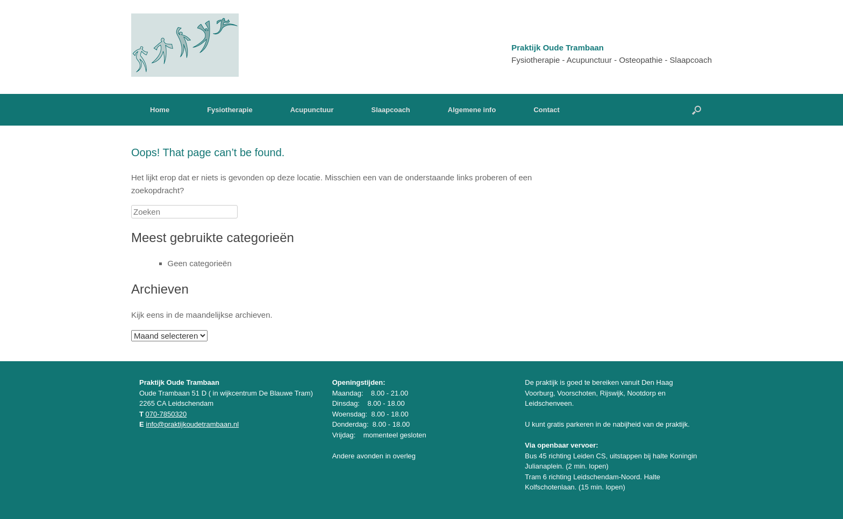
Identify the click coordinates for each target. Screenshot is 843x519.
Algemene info (472, 110)
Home (159, 110)
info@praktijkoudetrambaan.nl (192, 424)
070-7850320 (166, 414)
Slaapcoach (391, 110)
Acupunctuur (312, 110)
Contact (546, 110)
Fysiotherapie (230, 110)
